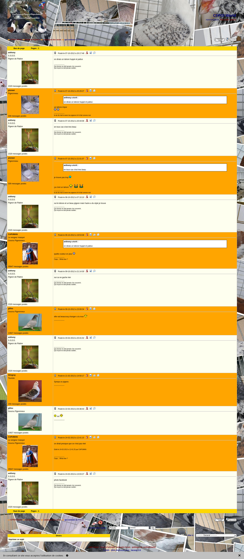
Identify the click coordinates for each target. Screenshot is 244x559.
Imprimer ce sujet (16, 539)
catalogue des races (52, 40)
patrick (233, 20)
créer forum (93, 547)
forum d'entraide (107, 547)
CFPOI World (16, 40)
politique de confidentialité (144, 547)
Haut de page (19, 511)
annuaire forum (123, 547)
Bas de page (19, 48)
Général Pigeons (32, 40)
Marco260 (224, 20)
